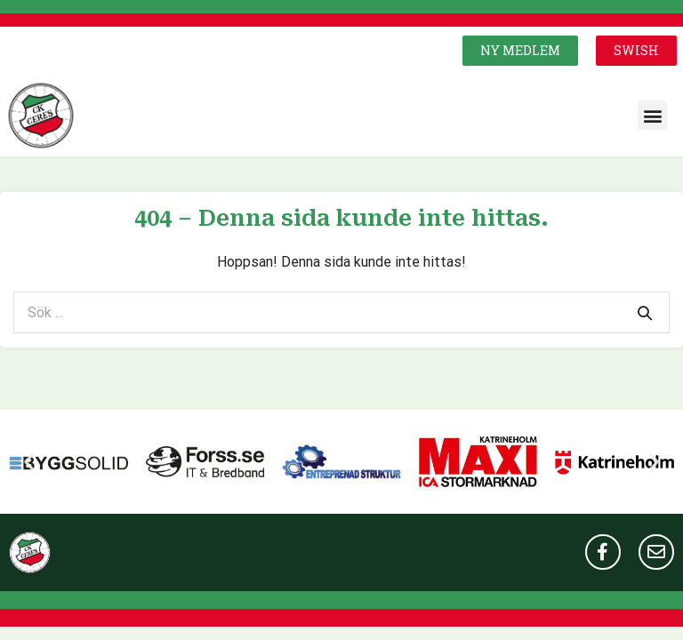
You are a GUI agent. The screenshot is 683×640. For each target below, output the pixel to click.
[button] (520, 51)
